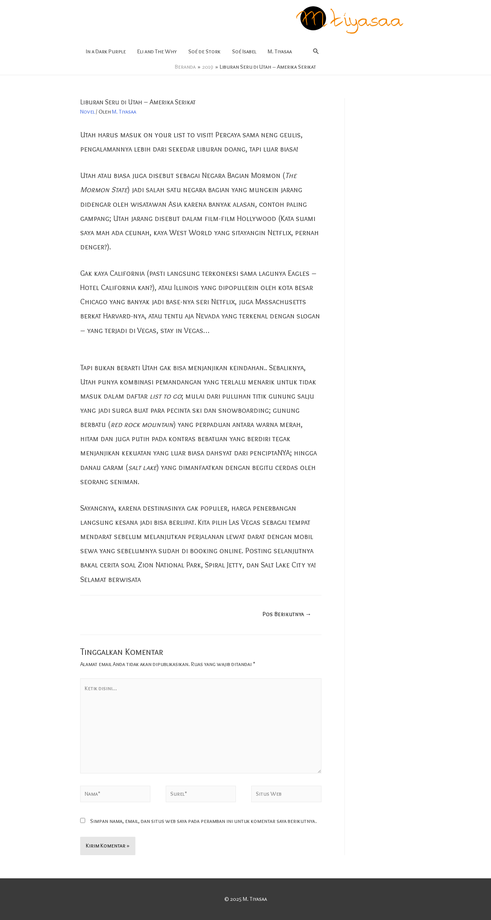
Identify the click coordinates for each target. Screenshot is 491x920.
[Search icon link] (316, 51)
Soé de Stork (204, 51)
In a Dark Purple (106, 51)
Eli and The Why (157, 51)
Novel (87, 111)
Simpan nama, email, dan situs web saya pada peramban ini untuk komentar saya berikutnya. (203, 821)
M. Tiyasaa (280, 51)
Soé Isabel (244, 51)
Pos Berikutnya (287, 614)
